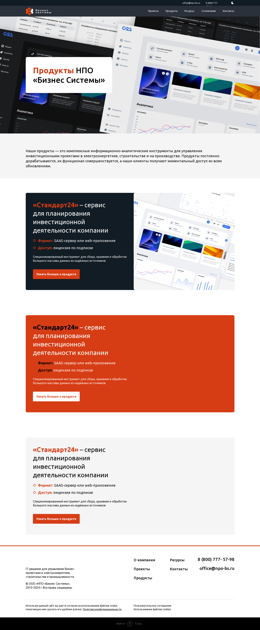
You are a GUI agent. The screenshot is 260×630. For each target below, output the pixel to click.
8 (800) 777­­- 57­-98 (216, 559)
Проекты (153, 11)
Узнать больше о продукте (56, 274)
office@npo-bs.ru (191, 3)
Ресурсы (189, 11)
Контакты (228, 11)
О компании (209, 11)
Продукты (172, 11)
